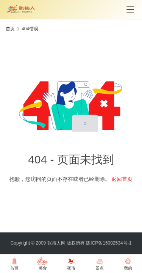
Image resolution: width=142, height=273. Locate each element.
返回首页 (122, 179)
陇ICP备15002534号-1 (108, 243)
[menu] (130, 9)
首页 (10, 28)
